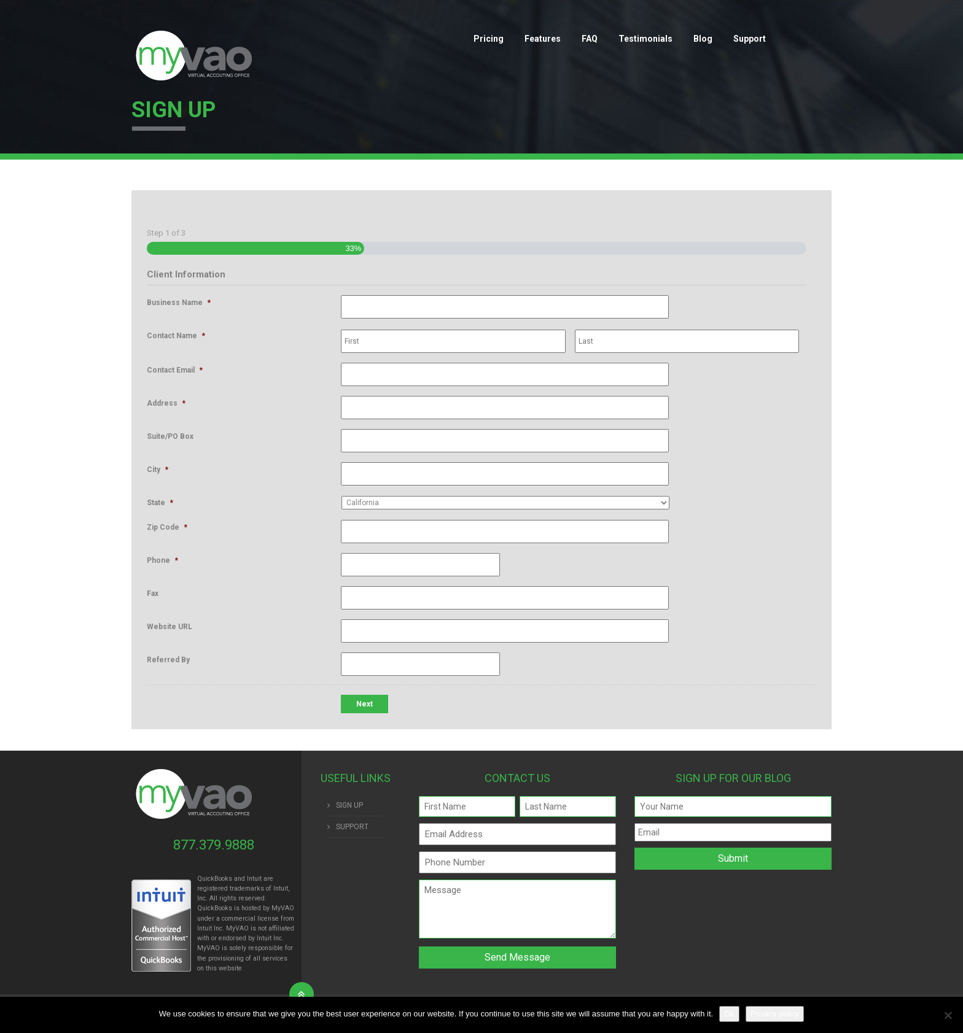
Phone (162, 560)
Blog (702, 39)
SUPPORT (352, 826)
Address (166, 403)
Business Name (179, 302)
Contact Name (176, 335)
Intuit (204, 928)
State (160, 502)
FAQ (590, 39)
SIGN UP (349, 805)
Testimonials (645, 39)
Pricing (489, 39)
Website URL (169, 626)
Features (542, 39)
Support (749, 39)
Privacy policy (775, 1013)
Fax (152, 593)
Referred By (168, 660)
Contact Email (175, 370)
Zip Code (167, 527)
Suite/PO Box (170, 436)
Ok (729, 1013)
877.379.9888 (213, 845)
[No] (948, 1015)
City (157, 469)
